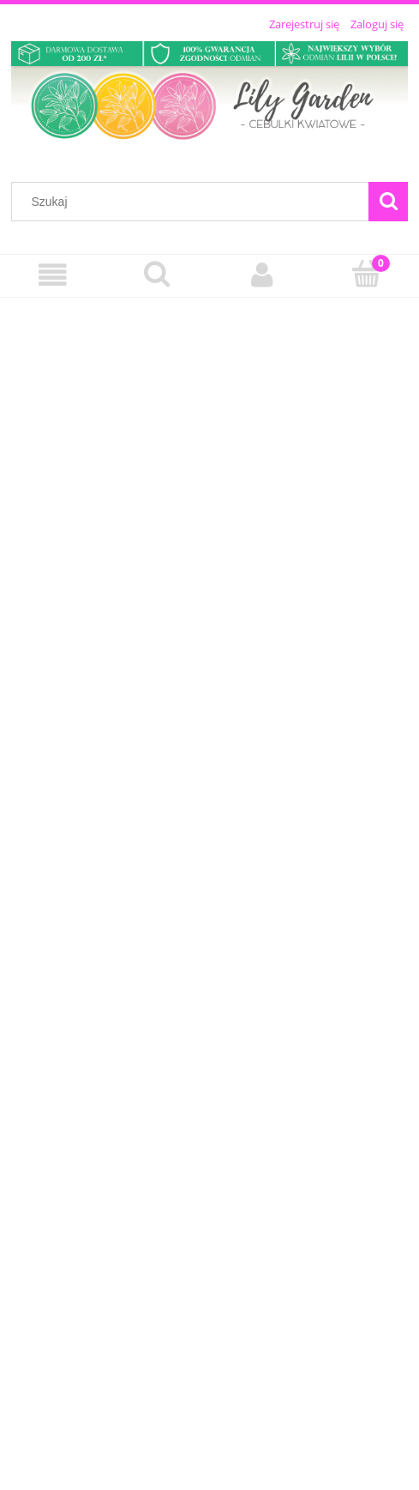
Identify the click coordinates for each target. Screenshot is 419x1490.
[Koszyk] (367, 274)
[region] (209, 887)
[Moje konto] (262, 275)
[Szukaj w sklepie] (194, 201)
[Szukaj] (388, 201)
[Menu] (52, 275)
